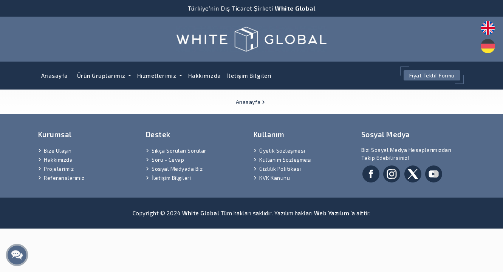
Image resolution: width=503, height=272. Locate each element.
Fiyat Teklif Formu (432, 75)
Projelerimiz (59, 168)
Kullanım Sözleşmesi (285, 159)
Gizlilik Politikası (280, 168)
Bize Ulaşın (58, 150)
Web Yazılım (332, 213)
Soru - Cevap (168, 159)
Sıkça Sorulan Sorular (179, 150)
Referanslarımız (64, 178)
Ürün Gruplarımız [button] (102, 75)
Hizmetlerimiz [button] (157, 75)
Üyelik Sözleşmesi (282, 150)
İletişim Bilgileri (249, 75)
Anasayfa (54, 75)
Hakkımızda (204, 75)
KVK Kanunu (274, 178)
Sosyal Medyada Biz (177, 168)
